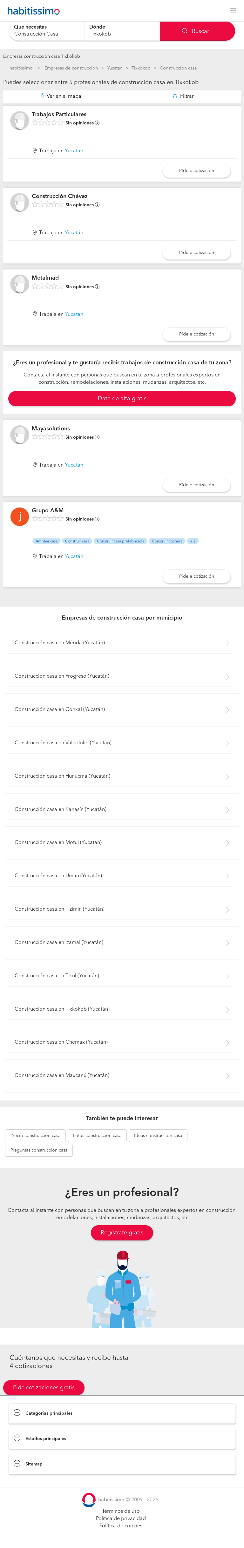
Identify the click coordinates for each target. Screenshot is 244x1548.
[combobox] (46, 31)
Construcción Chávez (60, 196)
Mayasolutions (51, 429)
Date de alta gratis (122, 399)
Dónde (97, 27)
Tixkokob (141, 68)
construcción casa (35, 1135)
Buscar (195, 31)
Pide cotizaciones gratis (44, 1388)
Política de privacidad (121, 1518)
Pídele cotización (196, 171)
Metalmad (45, 278)
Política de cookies (120, 1526)
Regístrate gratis (122, 1233)
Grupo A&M (48, 511)
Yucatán (114, 68)
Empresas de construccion (71, 68)
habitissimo (21, 68)
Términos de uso (121, 1511)
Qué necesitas (30, 27)
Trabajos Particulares (59, 114)
